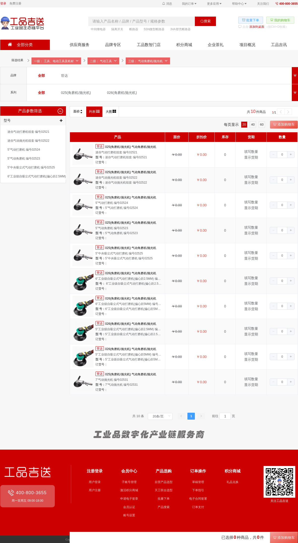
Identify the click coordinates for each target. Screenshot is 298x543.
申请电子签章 (129, 498)
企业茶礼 (216, 45)
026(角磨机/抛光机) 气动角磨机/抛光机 (130, 273)
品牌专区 (113, 45)
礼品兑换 (232, 482)
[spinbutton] (282, 154)
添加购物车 (284, 124)
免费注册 (15, 3)
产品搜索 (164, 507)
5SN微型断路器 (154, 29)
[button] (273, 154)
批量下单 (164, 498)
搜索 (205, 21)
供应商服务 (79, 45)
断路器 (133, 29)
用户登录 (95, 482)
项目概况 (247, 45)
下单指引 (198, 490)
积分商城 (184, 45)
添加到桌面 (256, 26)
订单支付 (198, 507)
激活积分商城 (129, 490)
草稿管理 (198, 482)
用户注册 (95, 490)
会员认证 (129, 507)
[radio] (41, 75)
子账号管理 (129, 482)
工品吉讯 (279, 45)
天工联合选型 (164, 490)
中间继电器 (98, 29)
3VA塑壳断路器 (180, 29)
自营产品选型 (164, 482)
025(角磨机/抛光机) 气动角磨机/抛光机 (130, 146)
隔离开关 (117, 29)
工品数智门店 (149, 45)
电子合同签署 (198, 498)
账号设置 (129, 515)
